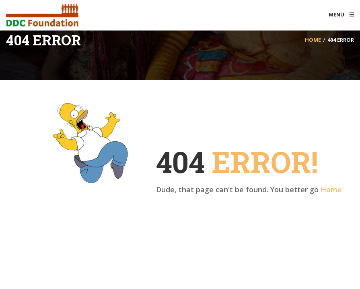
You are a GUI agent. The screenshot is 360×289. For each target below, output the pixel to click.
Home (331, 189)
